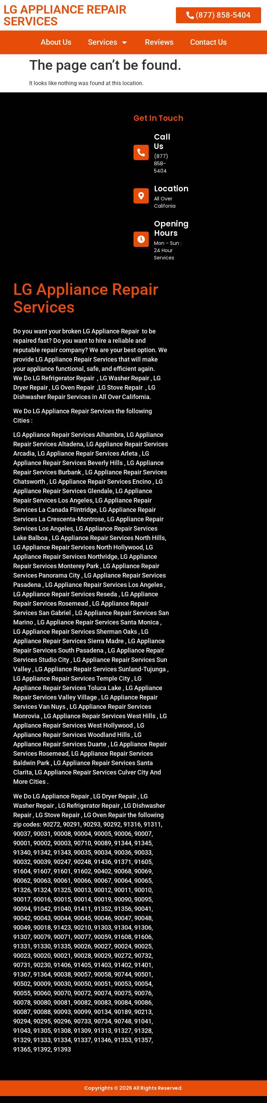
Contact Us (208, 42)
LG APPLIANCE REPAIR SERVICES (65, 15)
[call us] (141, 152)
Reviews (159, 42)
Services (108, 42)
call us (162, 141)
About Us (56, 42)
